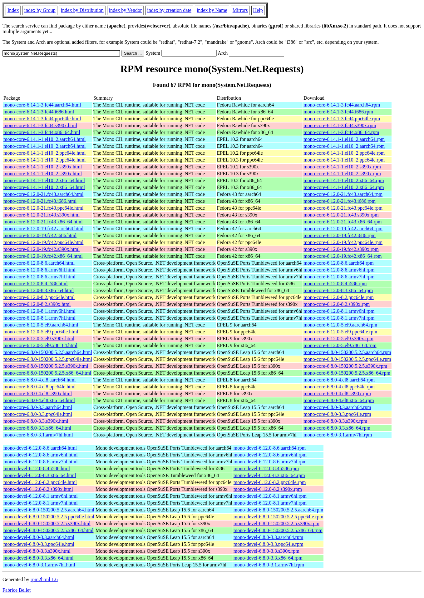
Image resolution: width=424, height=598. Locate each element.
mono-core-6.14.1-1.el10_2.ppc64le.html (44, 153)
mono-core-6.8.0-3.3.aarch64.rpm (337, 407)
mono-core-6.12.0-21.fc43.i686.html (39, 201)
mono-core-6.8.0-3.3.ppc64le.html (37, 414)
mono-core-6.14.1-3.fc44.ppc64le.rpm (341, 118)
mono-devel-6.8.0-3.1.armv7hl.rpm (269, 564)
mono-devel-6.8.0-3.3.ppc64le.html (38, 544)
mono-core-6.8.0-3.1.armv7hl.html (38, 434)
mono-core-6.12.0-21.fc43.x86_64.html (43, 221)
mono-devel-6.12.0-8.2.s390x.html (38, 489)
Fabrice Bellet (16, 590)
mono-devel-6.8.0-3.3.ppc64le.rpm (268, 544)
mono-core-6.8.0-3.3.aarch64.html (37, 407)
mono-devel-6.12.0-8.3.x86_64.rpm (269, 475)
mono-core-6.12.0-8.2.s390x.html (37, 304)
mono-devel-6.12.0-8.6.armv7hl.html (40, 461)
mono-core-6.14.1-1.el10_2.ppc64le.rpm (344, 153)
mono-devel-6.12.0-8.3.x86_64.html (39, 475)
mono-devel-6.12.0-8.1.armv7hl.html (40, 503)
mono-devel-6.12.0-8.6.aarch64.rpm (270, 448)
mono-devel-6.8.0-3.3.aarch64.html (38, 537)
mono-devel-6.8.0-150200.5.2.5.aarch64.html (48, 509)
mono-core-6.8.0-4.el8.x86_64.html (39, 400)
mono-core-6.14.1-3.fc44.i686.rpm (338, 111)
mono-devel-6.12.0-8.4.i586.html (36, 468)
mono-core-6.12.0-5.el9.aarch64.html (40, 324)
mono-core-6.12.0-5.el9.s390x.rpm (338, 338)
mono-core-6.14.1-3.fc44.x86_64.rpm (341, 132)
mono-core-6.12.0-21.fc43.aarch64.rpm (342, 194)
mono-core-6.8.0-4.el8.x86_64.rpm (338, 400)
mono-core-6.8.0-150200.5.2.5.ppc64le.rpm (347, 359)
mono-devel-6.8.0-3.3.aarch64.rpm (268, 537)
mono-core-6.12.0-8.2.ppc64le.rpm (338, 297)
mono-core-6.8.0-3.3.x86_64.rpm (336, 428)
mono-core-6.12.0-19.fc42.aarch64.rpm (342, 228)
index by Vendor (125, 10)
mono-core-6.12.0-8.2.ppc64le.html (39, 297)
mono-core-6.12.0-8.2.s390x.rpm (336, 304)
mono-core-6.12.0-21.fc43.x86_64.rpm (342, 221)
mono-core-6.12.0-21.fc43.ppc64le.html (43, 208)
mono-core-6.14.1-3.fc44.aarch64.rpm (341, 104)
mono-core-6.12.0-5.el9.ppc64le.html (40, 331)
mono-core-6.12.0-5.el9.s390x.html (38, 338)
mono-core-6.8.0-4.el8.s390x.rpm (337, 393)
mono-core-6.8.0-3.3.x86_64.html (37, 428)
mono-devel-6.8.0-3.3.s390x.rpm (266, 551)
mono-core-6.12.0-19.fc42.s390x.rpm (340, 249)
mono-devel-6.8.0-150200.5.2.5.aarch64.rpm (278, 509)
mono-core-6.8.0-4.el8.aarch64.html (39, 379)
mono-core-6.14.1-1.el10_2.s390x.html (42, 166)
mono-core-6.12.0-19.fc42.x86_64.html (43, 256)
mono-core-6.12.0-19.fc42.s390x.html (41, 249)
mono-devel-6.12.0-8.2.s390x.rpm (268, 489)
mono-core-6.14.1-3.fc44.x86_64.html (41, 132)
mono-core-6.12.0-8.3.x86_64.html (38, 290)
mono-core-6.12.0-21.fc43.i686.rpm (339, 201)
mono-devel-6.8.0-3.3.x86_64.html (38, 558)
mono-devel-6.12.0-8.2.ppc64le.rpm (270, 482)
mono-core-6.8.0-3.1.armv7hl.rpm (337, 434)
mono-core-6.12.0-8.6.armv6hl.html (39, 269)
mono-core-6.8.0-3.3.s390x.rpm (335, 421)
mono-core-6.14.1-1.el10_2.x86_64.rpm (343, 180)
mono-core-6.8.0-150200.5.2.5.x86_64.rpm (346, 373)
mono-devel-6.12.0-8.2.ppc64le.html (40, 482)
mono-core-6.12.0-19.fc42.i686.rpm (339, 235)
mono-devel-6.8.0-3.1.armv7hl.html (39, 564)
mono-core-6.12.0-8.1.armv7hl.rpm (338, 318)
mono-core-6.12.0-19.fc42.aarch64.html (43, 228)
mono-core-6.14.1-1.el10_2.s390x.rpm (342, 166)
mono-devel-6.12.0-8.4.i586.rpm (266, 468)
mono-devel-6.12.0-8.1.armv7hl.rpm (270, 503)
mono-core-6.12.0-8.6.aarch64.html (39, 263)
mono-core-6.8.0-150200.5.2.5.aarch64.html (47, 352)
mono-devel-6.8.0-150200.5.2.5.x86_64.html (48, 530)
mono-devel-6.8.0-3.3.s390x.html (37, 551)
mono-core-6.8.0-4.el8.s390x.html (37, 393)
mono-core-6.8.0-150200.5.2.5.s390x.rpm (345, 366)
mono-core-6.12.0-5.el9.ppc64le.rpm (340, 331)
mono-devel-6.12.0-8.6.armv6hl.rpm (270, 454)
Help (258, 10)
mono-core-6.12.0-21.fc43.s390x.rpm (340, 214)
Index (13, 10)
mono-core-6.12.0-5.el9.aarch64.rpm (340, 324)
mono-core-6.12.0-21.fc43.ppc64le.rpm (342, 208)
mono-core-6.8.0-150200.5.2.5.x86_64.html (47, 373)
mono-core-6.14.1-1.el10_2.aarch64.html (44, 139)
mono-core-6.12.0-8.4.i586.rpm (335, 283)
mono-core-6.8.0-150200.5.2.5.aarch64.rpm (347, 352)
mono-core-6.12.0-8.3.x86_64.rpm (338, 290)
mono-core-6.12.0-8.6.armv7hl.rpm (338, 276)
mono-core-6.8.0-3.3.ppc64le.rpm (337, 414)
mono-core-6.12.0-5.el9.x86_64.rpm (339, 345)
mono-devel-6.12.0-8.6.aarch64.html (40, 448)
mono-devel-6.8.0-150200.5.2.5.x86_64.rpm (278, 530)
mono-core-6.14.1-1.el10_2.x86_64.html (44, 180)
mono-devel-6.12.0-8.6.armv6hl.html (40, 454)
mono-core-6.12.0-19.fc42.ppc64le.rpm (342, 242)
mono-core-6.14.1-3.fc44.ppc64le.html (42, 118)
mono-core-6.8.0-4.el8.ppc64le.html (39, 386)
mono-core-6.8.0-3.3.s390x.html (35, 421)
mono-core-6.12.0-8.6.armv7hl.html (39, 276)
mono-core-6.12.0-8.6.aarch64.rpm (338, 263)
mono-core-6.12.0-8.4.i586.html (35, 283)
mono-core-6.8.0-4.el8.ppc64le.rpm (339, 386)
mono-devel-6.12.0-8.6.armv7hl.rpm (270, 461)
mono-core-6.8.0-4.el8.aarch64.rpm (339, 379)
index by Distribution (82, 10)
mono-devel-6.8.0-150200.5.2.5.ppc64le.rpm (278, 516)
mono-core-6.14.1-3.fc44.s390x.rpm (339, 125)
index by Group (39, 10)
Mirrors (240, 10)
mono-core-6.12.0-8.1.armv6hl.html (39, 311)
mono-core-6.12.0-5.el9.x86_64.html (40, 345)
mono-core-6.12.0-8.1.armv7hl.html (39, 318)
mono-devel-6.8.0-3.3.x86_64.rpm (268, 558)
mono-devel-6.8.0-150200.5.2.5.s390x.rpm (276, 523)
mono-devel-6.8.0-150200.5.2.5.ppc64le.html (48, 516)
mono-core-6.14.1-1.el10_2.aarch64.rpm (344, 139)
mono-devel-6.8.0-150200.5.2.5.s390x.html (47, 523)
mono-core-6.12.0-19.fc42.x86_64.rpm (342, 256)
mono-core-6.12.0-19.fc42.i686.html (39, 235)
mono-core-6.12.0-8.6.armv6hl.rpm (338, 269)
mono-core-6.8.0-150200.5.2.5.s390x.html (45, 366)
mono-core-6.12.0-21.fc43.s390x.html (41, 214)
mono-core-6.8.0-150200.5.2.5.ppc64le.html (47, 359)
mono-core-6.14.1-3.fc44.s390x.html (40, 125)
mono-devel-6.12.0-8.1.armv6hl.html (40, 496)
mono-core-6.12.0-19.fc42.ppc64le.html (43, 242)
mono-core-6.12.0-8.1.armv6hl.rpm (338, 311)
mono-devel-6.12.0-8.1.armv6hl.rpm (270, 496)
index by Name (212, 10)
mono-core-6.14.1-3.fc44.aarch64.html (42, 104)
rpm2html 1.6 (44, 579)
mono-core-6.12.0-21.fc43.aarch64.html (43, 194)
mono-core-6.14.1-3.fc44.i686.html (38, 111)
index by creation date (169, 10)
